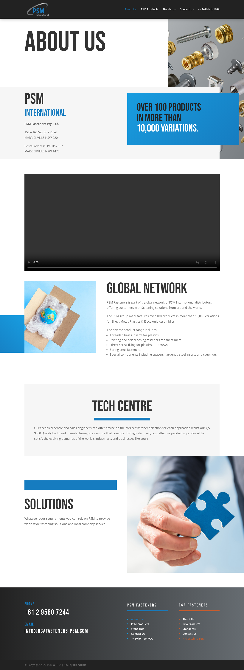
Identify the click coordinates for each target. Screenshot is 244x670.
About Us (130, 9)
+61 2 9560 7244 (46, 612)
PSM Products (149, 9)
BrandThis (79, 665)
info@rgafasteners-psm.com (56, 631)
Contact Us (187, 9)
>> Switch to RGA (209, 9)
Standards (169, 9)
